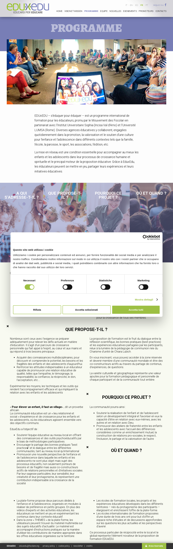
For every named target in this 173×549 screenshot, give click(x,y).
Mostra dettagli (144, 299)
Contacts (160, 11)
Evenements (130, 11)
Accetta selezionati (86, 309)
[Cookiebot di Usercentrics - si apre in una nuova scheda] (145, 237)
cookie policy (64, 546)
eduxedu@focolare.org (29, 546)
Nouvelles (115, 11)
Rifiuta (37, 309)
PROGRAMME (91, 11)
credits (89, 546)
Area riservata (154, 546)
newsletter (78, 546)
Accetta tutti (136, 309)
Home (59, 11)
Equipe (103, 11)
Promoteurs (146, 11)
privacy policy (49, 546)
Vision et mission (73, 11)
